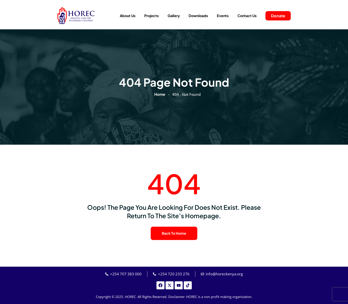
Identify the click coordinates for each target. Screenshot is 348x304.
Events (223, 15)
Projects (151, 15)
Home (160, 94)
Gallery (174, 15)
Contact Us (247, 15)
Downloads (198, 15)
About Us (127, 15)
